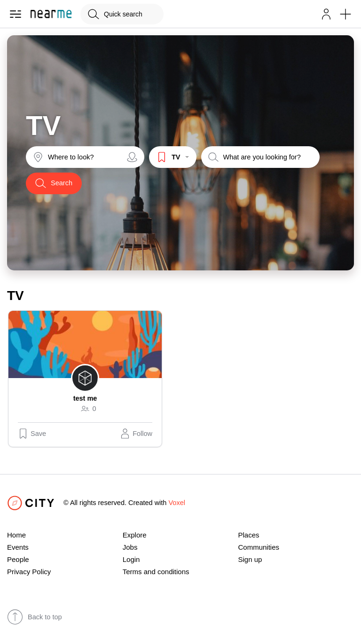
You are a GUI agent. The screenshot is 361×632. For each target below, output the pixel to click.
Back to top (34, 617)
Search (53, 183)
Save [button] (32, 433)
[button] (326, 14)
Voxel (176, 502)
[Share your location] (132, 157)
